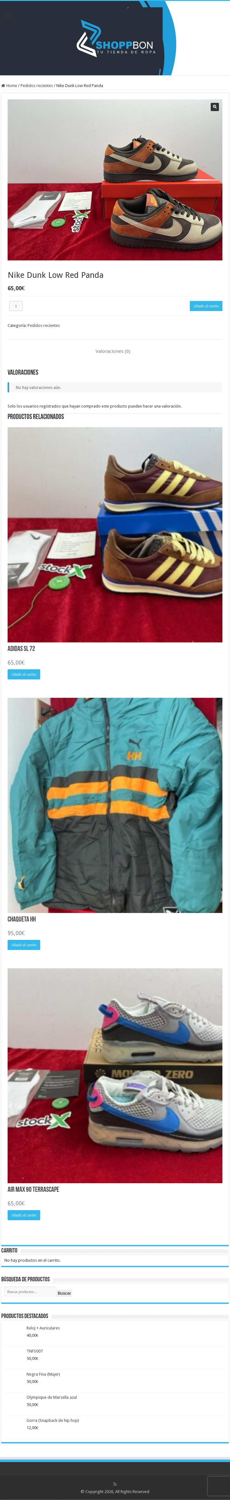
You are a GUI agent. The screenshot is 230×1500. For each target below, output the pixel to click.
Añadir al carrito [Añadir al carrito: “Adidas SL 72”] (23, 674)
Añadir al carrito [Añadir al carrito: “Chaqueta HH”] (23, 945)
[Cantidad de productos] (16, 306)
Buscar (64, 1293)
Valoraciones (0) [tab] (113, 351)
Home (11, 85)
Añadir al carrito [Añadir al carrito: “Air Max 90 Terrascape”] (23, 1215)
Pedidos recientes (37, 85)
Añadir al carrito (206, 306)
